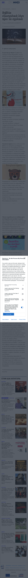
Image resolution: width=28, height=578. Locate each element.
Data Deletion (5, 319)
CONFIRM (8, 314)
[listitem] (14, 285)
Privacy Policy (22, 319)
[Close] (25, 258)
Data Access (14, 319)
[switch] (22, 289)
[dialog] (14, 289)
